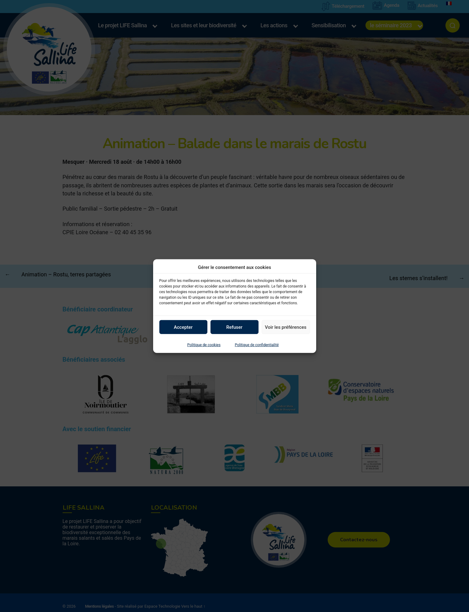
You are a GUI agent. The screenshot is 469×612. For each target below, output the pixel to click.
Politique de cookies (203, 345)
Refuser (234, 327)
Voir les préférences (286, 327)
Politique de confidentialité (257, 345)
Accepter (183, 327)
